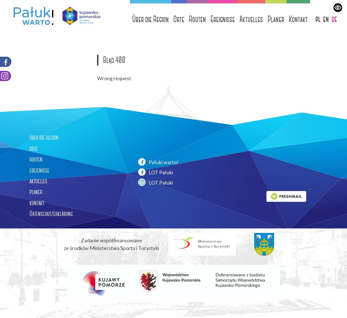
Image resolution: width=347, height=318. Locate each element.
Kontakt (298, 19)
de (334, 19)
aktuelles (38, 181)
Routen (197, 19)
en (326, 19)
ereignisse (39, 170)
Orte (178, 19)
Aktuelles (251, 19)
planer (36, 192)
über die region (44, 137)
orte (34, 148)
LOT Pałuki (155, 172)
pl (318, 19)
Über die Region (150, 19)
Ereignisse (223, 19)
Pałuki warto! (158, 162)
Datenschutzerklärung (51, 213)
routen (36, 159)
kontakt (37, 203)
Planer (276, 19)
